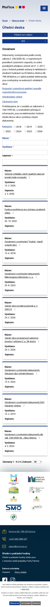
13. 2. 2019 (10, 414)
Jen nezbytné (26, 603)
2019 (29, 126)
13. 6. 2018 (10, 253)
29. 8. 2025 (10, 285)
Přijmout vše (14, 603)
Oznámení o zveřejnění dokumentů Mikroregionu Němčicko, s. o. (22, 275)
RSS (33, 41)
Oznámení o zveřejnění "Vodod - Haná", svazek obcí (24, 243)
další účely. (25, 589)
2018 (18, 126)
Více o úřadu (20, 572)
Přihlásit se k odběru (30, 35)
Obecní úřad (18, 20)
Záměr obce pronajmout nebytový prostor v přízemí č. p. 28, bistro (22, 340)
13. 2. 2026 (10, 185)
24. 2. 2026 (10, 317)
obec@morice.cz (18, 546)
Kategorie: (7, 126)
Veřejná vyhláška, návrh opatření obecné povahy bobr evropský (24, 176)
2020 (39, 126)
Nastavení (36, 603)
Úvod (5, 20)
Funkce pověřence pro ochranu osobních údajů (25, 211)
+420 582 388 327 (18, 539)
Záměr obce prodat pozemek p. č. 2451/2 (21, 308)
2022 (8, 131)
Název (5, 138)
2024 (18, 131)
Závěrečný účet (10, 101)
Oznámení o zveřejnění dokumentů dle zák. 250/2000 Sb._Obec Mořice (24, 436)
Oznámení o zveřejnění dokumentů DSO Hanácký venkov (24, 404)
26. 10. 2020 (11, 221)
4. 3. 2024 (9, 446)
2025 (29, 131)
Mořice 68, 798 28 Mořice (22, 531)
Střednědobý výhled (12, 97)
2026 (39, 131)
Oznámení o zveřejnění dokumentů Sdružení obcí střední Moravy (22, 372)
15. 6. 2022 (10, 381)
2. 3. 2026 (9, 193)
